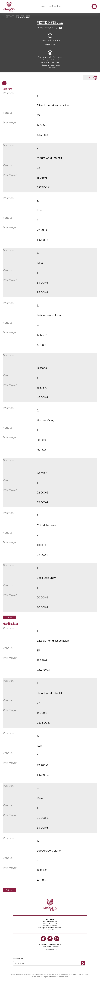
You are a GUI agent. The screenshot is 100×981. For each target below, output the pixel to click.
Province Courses (50, 923)
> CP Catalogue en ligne (50, 62)
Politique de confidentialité (49, 927)
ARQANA (50, 919)
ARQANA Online (50, 921)
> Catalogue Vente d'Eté (50, 60)
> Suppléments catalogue (50, 65)
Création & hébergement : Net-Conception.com (50, 977)
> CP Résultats (50, 68)
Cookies (50, 930)
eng (43, 6)
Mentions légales (50, 925)
